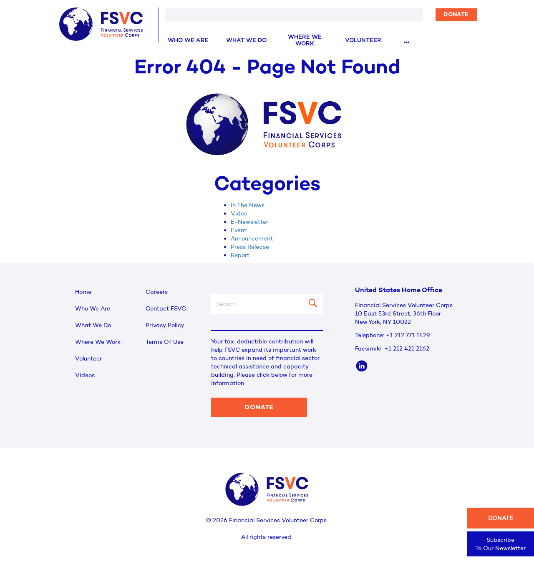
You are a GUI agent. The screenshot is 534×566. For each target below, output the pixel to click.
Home (83, 292)
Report (240, 255)
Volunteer (363, 40)
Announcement (252, 238)
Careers (157, 292)
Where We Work (305, 41)
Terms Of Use (165, 342)
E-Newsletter (249, 221)
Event (239, 230)
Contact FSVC (166, 308)
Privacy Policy (165, 325)
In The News (247, 205)
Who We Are (188, 40)
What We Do (246, 40)
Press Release (250, 246)
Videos (85, 375)
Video (239, 213)
